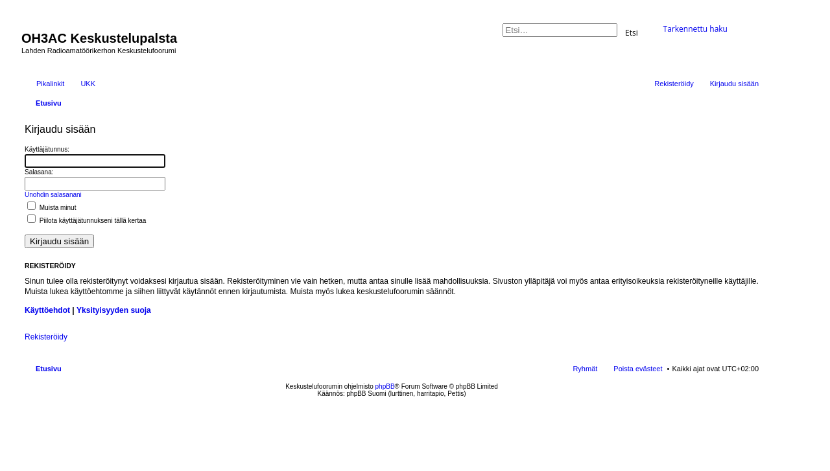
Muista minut (51, 207)
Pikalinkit (50, 83)
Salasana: (39, 172)
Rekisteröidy (46, 336)
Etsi (631, 32)
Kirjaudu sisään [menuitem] (734, 83)
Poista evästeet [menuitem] (637, 369)
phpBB (385, 386)
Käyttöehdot (47, 310)
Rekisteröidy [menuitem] (674, 83)
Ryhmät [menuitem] (585, 369)
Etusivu (49, 369)
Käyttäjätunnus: (47, 149)
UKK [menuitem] (87, 83)
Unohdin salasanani (53, 194)
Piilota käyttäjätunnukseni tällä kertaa (86, 220)
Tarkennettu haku (695, 28)
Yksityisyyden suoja (114, 310)
